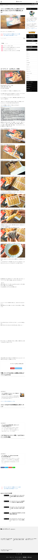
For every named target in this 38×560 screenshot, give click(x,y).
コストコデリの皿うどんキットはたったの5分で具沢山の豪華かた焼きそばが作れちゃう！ (17, 495)
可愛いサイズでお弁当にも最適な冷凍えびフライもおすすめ (10, 47)
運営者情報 (24, 555)
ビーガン (28, 69)
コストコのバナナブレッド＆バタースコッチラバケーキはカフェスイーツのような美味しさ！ (17, 519)
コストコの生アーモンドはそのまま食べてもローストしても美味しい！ (6, 539)
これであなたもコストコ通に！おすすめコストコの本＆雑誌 (10, 50)
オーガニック (29, 71)
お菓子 (28, 65)
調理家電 (28, 89)
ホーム (8, 555)
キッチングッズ (29, 91)
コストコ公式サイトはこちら (6, 106)
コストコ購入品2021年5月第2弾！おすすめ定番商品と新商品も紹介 (17, 513)
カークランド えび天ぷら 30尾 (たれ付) (16, 363)
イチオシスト (29, 28)
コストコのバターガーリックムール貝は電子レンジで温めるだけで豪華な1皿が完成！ (17, 501)
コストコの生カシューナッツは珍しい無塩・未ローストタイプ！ (31, 539)
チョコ (28, 78)
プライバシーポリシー (18, 555)
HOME (2, 5)
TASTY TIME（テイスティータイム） (21, 557)
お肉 (28, 60)
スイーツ (28, 56)
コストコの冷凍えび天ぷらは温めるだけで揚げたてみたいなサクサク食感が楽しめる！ (24, 5)
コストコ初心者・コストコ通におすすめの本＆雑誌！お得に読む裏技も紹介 (10, 456)
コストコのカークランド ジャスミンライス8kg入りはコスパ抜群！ (6, 549)
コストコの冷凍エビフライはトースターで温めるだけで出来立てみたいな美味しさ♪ (10, 394)
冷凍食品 (15, 14)
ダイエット (29, 67)
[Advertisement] (13, 59)
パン (28, 51)
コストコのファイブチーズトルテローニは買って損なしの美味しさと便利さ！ (18, 539)
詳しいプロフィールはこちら (31, 21)
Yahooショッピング (18, 368)
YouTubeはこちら (32, 32)
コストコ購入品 (6, 5)
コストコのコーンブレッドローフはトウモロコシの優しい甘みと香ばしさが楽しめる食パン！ (17, 507)
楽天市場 (12, 368)
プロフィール (12, 555)
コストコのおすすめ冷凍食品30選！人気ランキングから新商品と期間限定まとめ (10, 425)
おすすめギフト (29, 87)
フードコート (29, 80)
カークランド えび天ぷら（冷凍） (7, 45)
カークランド (11, 5)
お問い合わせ (28, 555)
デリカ (28, 58)
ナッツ (28, 76)
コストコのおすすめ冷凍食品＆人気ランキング (8, 49)
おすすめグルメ (29, 85)
